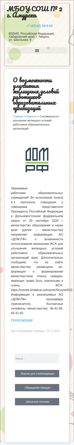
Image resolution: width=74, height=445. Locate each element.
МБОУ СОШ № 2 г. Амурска (34, 11)
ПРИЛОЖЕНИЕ (22, 320)
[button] (37, 50)
